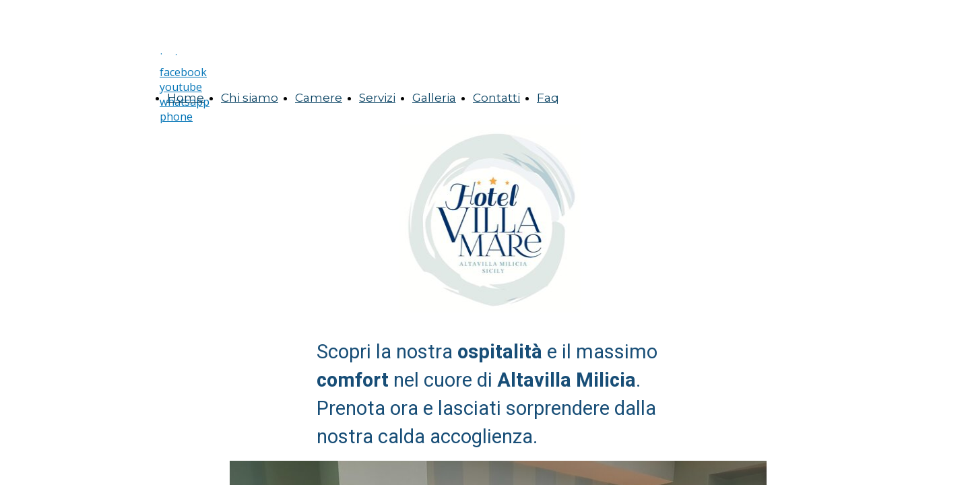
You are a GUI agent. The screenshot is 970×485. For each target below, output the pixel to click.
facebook (183, 72)
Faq (548, 97)
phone (176, 116)
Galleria (434, 97)
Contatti (496, 97)
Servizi (377, 97)
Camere (318, 97)
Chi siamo (249, 97)
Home (185, 97)
